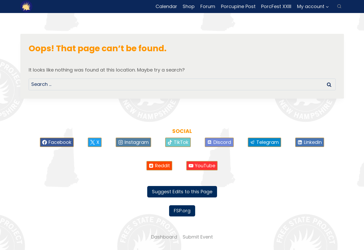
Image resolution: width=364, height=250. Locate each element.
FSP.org (182, 210)
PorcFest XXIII (276, 6)
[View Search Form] (339, 6)
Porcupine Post (238, 6)
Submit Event (198, 237)
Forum (207, 6)
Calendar (166, 6)
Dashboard (164, 237)
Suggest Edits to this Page (182, 191)
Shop (189, 6)
